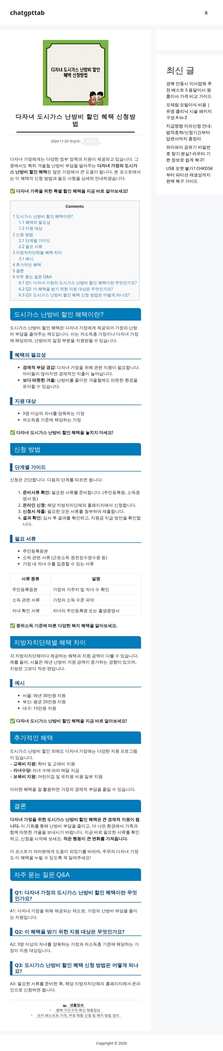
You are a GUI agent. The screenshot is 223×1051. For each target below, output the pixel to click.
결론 (18, 270)
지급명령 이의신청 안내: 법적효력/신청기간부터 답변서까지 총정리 (189, 132)
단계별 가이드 (34, 240)
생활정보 (77, 1005)
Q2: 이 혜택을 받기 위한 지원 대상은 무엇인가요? (66, 289)
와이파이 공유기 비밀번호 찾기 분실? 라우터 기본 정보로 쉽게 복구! (188, 153)
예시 (26, 258)
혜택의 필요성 (34, 222)
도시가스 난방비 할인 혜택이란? (43, 216)
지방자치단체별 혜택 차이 (37, 252)
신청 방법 (23, 234)
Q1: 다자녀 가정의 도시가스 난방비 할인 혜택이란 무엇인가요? (78, 282)
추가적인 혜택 (27, 264)
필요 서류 (30, 246)
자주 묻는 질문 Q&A (32, 276)
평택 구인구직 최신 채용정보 (78, 1010)
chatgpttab (27, 12)
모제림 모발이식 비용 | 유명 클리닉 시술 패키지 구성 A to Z (189, 111)
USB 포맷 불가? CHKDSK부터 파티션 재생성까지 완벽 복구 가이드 (189, 174)
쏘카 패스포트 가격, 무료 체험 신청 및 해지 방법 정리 (78, 1015)
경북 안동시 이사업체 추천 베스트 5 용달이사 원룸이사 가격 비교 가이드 (189, 90)
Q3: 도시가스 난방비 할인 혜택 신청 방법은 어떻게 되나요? (74, 295)
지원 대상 (30, 228)
